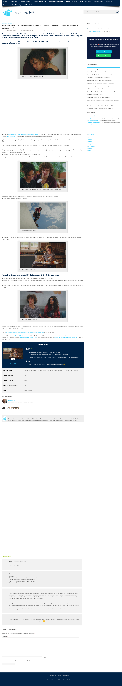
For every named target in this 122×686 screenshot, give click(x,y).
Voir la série (13, 363)
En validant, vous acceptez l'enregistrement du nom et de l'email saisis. (16, 660)
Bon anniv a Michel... (98, 94)
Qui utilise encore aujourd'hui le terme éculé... (104, 83)
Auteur (63, 675)
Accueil (5, 1)
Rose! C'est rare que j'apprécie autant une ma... (101, 77)
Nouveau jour (90, 124)
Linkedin (90, 148)
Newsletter (109, 1)
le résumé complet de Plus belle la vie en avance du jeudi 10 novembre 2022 (25, 332)
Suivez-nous (13, 1)
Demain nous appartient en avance (95, 115)
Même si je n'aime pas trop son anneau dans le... (102, 103)
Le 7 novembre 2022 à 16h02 (21, 573)
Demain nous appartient (56, 1)
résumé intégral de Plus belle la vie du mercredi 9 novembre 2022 (24, 134)
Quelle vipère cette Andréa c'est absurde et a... (103, 69)
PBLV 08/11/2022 (11, 136)
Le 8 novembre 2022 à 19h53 (18, 617)
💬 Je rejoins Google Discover (104, 55)
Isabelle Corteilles (39, 30)
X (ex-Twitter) (91, 134)
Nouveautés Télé (4, 23)
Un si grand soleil (85, 1)
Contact (59, 675)
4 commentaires (56, 30)
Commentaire (5, 636)
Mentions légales (52, 675)
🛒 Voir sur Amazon (30, 5)
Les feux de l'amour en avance (94, 122)
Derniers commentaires (39, 1)
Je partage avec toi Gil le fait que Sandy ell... (101, 86)
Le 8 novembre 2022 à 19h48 (19, 591)
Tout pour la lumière (101, 124)
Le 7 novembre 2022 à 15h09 (19, 561)
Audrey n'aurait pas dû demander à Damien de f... (103, 105)
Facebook (5, 5)
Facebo (89, 136)
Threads (90, 139)
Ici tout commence (71, 1)
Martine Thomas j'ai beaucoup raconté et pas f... (104, 74)
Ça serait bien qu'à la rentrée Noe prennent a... (101, 88)
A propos (67, 675)
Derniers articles (25, 1)
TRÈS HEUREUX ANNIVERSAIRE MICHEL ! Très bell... (106, 100)
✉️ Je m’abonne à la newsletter (103, 51)
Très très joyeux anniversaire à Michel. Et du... (104, 108)
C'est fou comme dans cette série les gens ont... (103, 71)
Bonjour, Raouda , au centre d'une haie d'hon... (107, 91)
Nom (44, 653)
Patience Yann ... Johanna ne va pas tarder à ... (104, 80)
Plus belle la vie (98, 1)
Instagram (90, 137)
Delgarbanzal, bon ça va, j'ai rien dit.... (102, 97)
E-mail (44, 657)
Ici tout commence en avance (93, 118)
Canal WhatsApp (16, 5)
